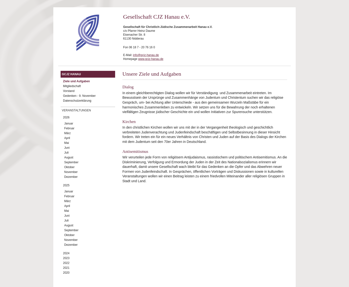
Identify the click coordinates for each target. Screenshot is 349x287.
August (68, 157)
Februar (69, 128)
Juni (67, 147)
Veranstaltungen (76, 110)
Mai (66, 143)
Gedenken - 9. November (79, 96)
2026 (66, 117)
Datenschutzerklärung (77, 100)
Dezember (71, 177)
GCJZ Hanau (71, 74)
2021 (66, 268)
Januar (68, 123)
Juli (66, 152)
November (71, 172)
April (67, 138)
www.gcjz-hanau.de (150, 59)
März (67, 133)
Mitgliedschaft (72, 86)
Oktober (69, 167)
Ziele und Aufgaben (76, 81)
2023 (66, 258)
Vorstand (68, 91)
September (71, 162)
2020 (66, 272)
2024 (66, 253)
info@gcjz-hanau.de (146, 55)
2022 (66, 263)
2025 (66, 185)
